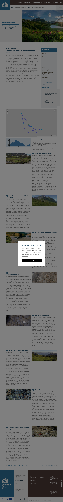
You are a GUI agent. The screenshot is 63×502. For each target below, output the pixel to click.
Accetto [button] (31, 260)
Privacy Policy (25, 256)
